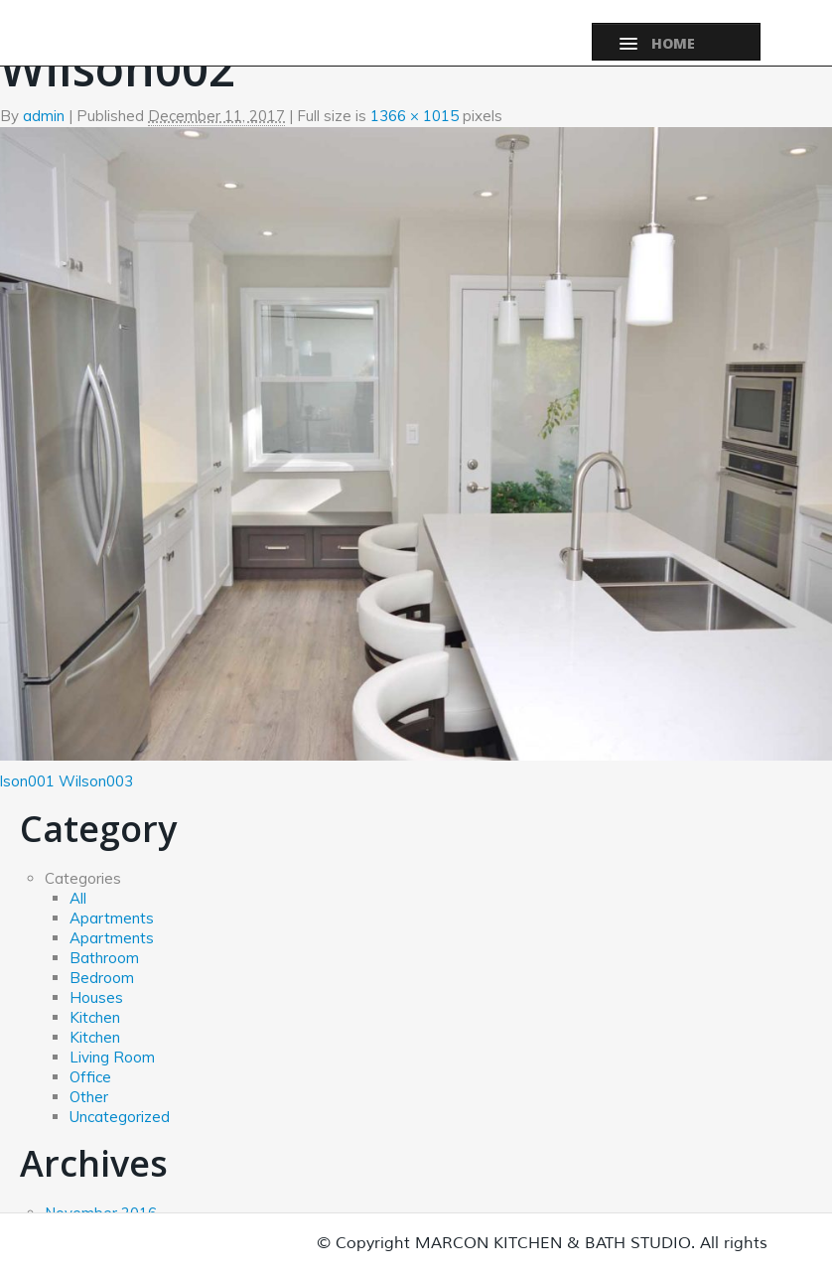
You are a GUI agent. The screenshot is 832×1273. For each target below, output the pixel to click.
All (77, 898)
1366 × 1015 (414, 115)
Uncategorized (119, 1116)
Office (90, 1076)
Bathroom (104, 957)
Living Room (112, 1057)
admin (44, 115)
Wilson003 (96, 781)
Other (88, 1096)
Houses (96, 997)
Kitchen (94, 1017)
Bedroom (101, 977)
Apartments (111, 918)
